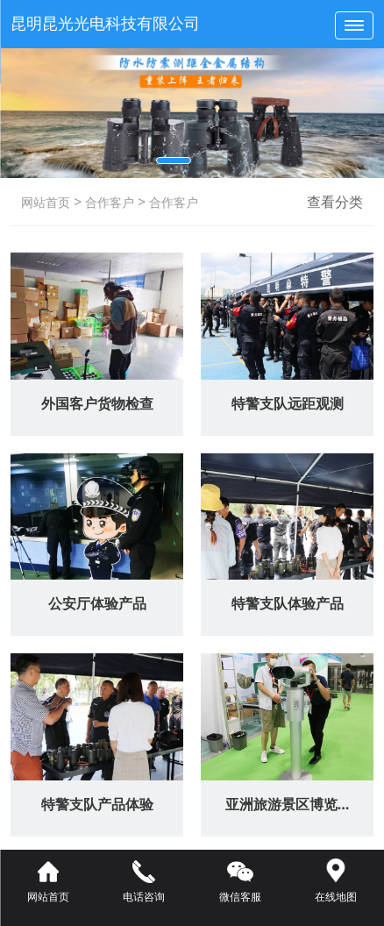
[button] (173, 160)
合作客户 (108, 202)
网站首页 (45, 202)
